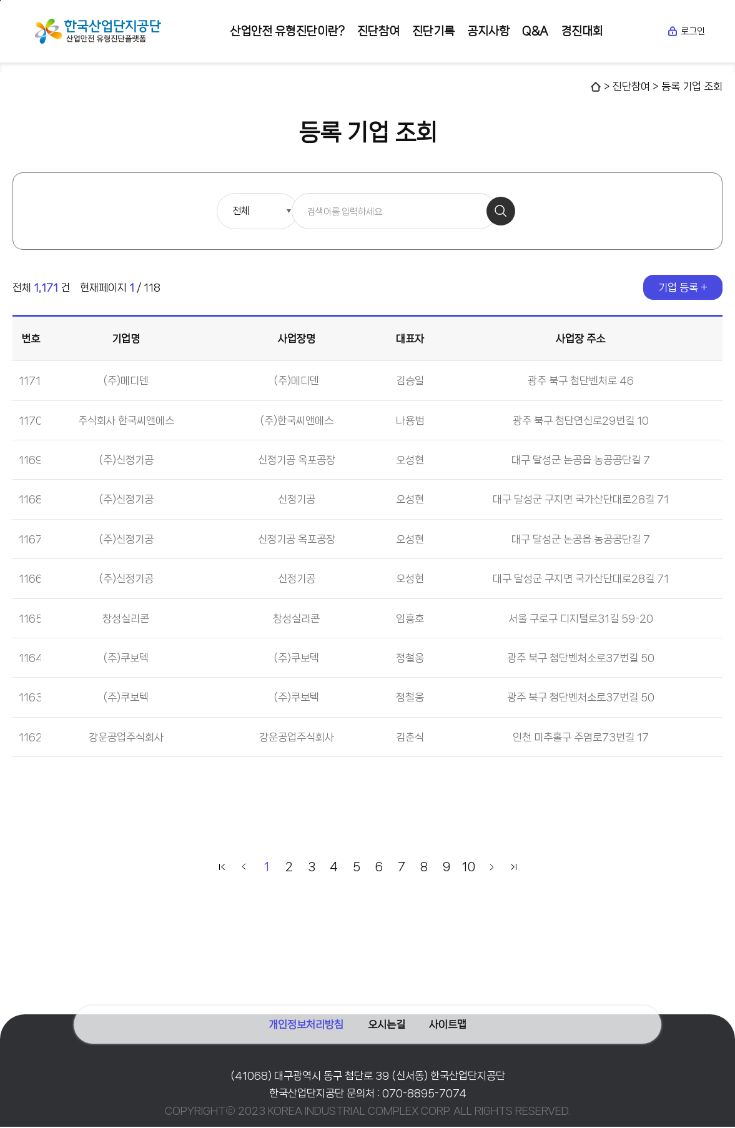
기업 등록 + (683, 288)
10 (468, 868)
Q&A (535, 31)
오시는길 (386, 1017)
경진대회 (582, 31)
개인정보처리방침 (299, 1017)
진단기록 (433, 31)
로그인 (686, 31)
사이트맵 (455, 1017)
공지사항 (488, 31)
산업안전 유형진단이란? (287, 31)
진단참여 (378, 31)
